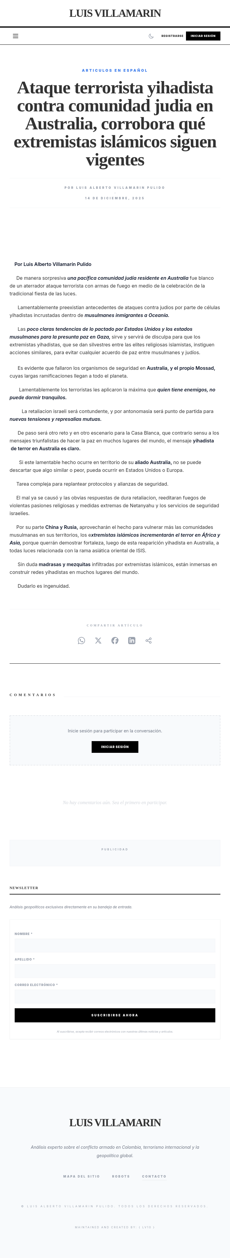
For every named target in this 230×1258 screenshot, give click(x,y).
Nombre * (24, 934)
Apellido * (25, 959)
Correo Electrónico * (36, 985)
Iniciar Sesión (203, 36)
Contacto (154, 1176)
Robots (121, 1176)
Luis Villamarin (115, 13)
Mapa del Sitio (81, 1176)
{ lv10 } (147, 1227)
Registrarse (172, 36)
